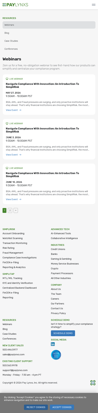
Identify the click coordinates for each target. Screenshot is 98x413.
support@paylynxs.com (15, 370)
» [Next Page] (15, 210)
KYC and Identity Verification (18, 283)
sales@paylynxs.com (13, 354)
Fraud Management (13, 252)
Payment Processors (62, 273)
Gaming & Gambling (61, 258)
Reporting (8, 297)
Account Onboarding (13, 233)
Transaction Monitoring (15, 243)
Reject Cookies (36, 407)
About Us (56, 289)
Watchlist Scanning (13, 238)
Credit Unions (58, 249)
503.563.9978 (10, 365)
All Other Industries (61, 278)
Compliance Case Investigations (19, 257)
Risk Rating (8, 248)
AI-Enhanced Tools (61, 233)
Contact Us (57, 308)
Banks (54, 254)
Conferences (11, 49)
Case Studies (11, 41)
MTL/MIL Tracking (12, 278)
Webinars (9, 25)
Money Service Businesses (65, 263)
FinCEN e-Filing (11, 262)
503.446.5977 (10, 349)
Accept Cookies (61, 407)
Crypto (54, 268)
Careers (55, 298)
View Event (13, 110)
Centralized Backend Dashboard (20, 287)
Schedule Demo (62, 333)
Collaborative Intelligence (64, 238)
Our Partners (57, 303)
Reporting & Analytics (14, 267)
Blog (6, 33)
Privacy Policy (58, 313)
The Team (56, 294)
